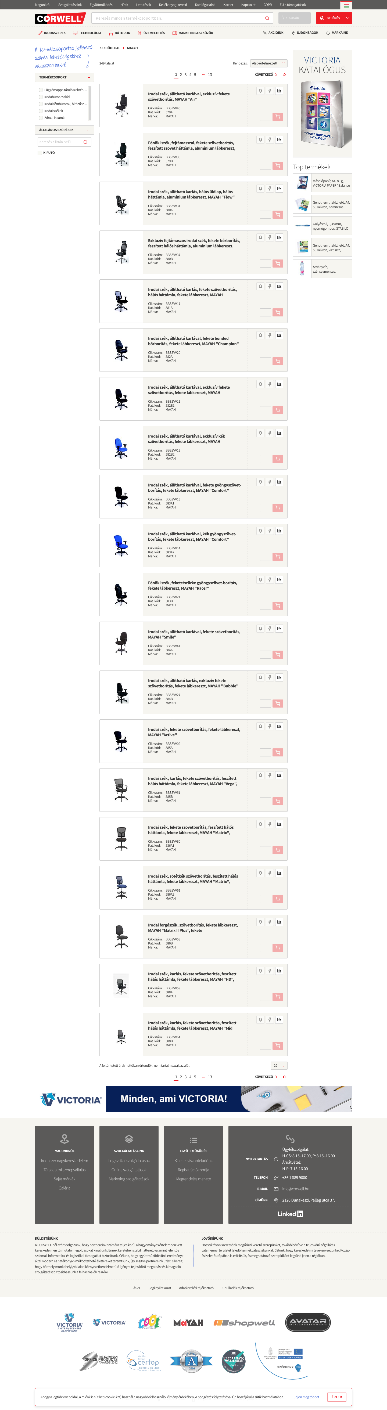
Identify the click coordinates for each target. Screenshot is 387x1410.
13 (210, 74)
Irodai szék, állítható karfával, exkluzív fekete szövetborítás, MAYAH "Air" (189, 96)
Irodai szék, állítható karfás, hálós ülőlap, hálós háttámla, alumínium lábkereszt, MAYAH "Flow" (191, 194)
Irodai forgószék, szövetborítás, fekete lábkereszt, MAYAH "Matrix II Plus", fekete (193, 927)
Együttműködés (101, 4)
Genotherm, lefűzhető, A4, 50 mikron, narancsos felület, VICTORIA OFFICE (331, 207)
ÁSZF (137, 1288)
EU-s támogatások (293, 4)
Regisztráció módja (193, 1170)
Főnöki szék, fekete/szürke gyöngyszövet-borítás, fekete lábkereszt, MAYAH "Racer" (192, 585)
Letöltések (143, 4)
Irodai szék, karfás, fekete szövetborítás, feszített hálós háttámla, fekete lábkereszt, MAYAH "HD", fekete (192, 979)
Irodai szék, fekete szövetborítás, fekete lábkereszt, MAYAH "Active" (194, 732)
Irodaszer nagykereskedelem (64, 1160)
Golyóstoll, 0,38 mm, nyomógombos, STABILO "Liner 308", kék (330, 228)
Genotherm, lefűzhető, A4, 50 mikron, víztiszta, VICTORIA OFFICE (331, 250)
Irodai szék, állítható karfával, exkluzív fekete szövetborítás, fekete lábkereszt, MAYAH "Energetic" (189, 393)
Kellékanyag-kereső (173, 4)
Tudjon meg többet (305, 1397)
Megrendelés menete (193, 1179)
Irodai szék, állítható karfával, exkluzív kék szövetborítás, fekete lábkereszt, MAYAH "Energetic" (186, 442)
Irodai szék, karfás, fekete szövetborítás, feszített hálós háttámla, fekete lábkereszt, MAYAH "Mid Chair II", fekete (192, 1028)
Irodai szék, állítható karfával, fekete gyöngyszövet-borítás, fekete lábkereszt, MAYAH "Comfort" (194, 487)
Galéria (64, 1188)
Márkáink (340, 32)
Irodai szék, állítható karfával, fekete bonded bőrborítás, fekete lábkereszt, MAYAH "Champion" (193, 341)
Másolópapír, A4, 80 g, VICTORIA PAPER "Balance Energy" (331, 185)
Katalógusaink (205, 4)
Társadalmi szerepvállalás (64, 1170)
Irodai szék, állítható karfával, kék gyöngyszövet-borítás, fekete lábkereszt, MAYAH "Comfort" (192, 536)
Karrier (228, 4)
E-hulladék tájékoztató (238, 1288)
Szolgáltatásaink (70, 4)
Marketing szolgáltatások (129, 1179)
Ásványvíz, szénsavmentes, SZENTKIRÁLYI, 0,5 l (326, 271)
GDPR (267, 4)
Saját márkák (64, 1179)
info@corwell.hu (295, 1189)
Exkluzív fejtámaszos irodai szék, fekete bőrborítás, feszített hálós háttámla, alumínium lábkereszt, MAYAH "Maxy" (194, 246)
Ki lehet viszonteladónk (193, 1160)
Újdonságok (307, 32)
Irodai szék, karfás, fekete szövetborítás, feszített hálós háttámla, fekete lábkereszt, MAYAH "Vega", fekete (192, 784)
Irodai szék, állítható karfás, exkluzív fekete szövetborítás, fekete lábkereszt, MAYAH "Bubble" (193, 683)
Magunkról (42, 4)
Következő (264, 74)
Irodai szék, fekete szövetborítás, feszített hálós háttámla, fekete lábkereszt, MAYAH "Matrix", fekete (191, 833)
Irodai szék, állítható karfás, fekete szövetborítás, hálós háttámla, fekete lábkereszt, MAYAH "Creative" (192, 295)
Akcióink (275, 32)
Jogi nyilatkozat (160, 1288)
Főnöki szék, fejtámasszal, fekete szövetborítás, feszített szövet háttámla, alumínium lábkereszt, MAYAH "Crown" (191, 148)
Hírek (124, 4)
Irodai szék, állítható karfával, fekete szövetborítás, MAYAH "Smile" (194, 634)
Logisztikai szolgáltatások (129, 1160)
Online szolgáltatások (129, 1170)
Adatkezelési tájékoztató (196, 1288)
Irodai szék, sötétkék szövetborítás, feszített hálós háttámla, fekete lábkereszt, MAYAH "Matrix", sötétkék (193, 882)
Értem (337, 1397)
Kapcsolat (248, 4)
